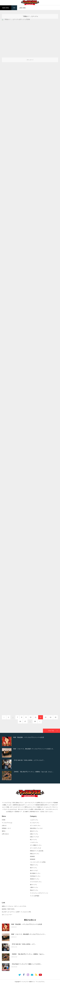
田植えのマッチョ (34, 853)
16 (20, 721)
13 (45, 717)
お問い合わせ (5, 834)
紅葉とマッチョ (34, 834)
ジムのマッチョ (34, 820)
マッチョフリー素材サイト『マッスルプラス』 (33, 981)
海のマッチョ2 (34, 870)
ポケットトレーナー (7, 914)
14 (50, 717)
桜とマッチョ (33, 839)
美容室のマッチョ (34, 879)
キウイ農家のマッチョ (35, 845)
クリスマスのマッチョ (35, 881)
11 (35, 717)
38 (35, 721)
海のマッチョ (33, 867)
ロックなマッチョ (34, 822)
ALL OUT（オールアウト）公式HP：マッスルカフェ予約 (16, 912)
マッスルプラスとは (7, 822)
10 (30, 717)
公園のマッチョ (34, 887)
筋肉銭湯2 (32, 859)
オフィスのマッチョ (35, 825)
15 (55, 717)
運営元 (3, 831)
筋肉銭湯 (32, 856)
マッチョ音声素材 (34, 895)
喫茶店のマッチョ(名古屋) (36, 850)
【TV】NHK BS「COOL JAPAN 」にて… (23, 944)
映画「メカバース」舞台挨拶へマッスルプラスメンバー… (28, 934)
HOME (3, 820)
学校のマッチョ (34, 865)
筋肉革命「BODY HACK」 (8, 909)
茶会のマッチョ (34, 890)
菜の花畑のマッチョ (35, 873)
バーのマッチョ (34, 842)
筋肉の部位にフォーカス (36, 828)
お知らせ (4, 825)
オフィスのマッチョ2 (35, 848)
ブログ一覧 (51, 730)
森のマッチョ (33, 884)
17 (25, 721)
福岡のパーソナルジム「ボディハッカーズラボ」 (14, 906)
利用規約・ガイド (6, 828)
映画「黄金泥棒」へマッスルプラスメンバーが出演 (26, 924)
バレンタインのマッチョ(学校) (38, 862)
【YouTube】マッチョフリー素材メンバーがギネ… (26, 964)
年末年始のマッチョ (35, 876)
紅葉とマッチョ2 (34, 836)
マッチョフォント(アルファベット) (39, 893)
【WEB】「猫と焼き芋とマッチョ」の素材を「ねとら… (28, 954)
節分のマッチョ (34, 831)
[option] (30, 741)
